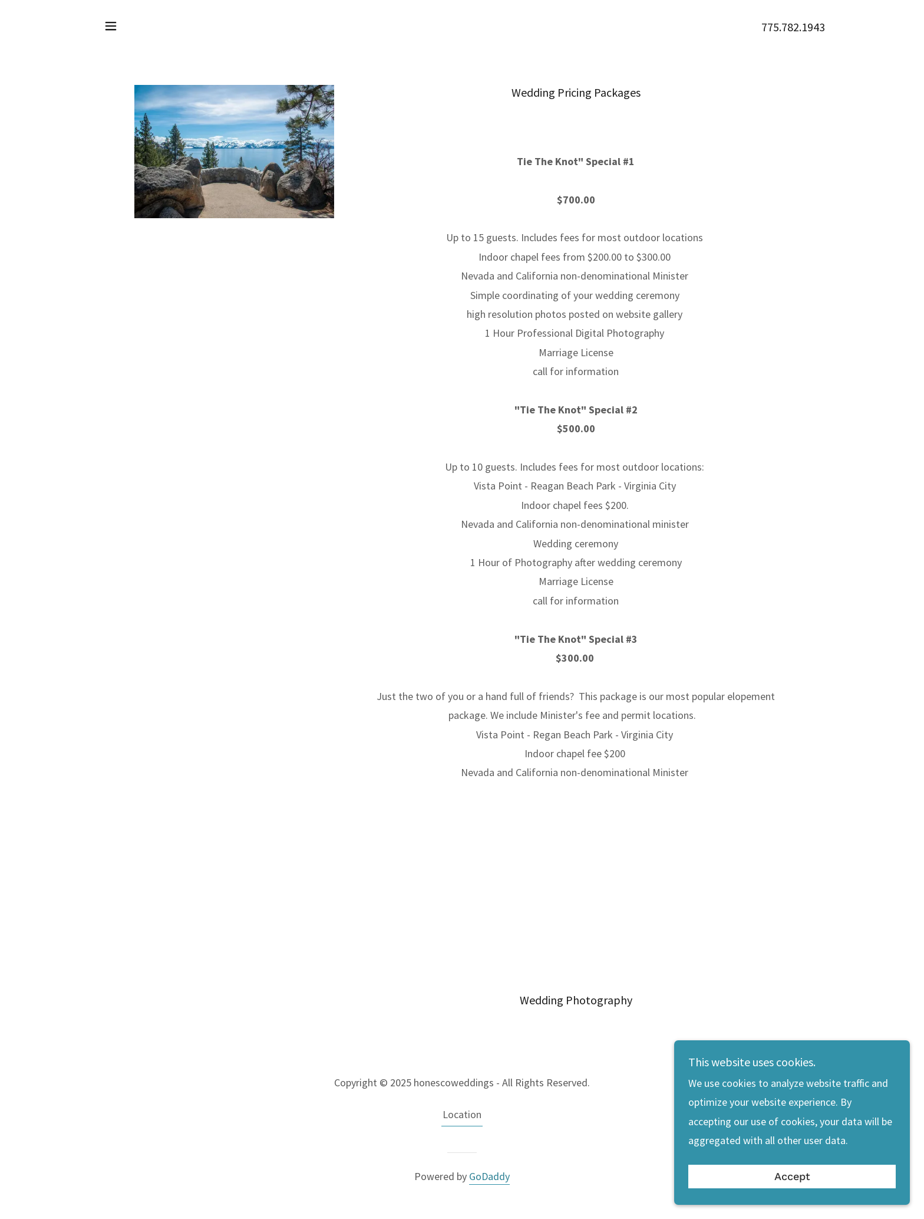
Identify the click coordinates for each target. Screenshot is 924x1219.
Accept (792, 1177)
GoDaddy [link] (489, 1176)
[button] (111, 26)
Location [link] (462, 1114)
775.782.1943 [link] (793, 26)
